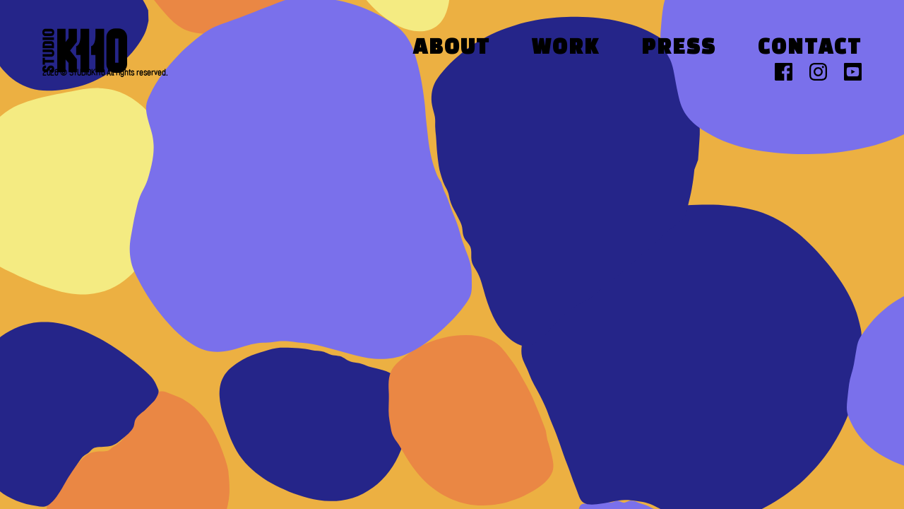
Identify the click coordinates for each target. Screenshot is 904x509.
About (451, 48)
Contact (810, 48)
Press (678, 48)
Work (566, 48)
